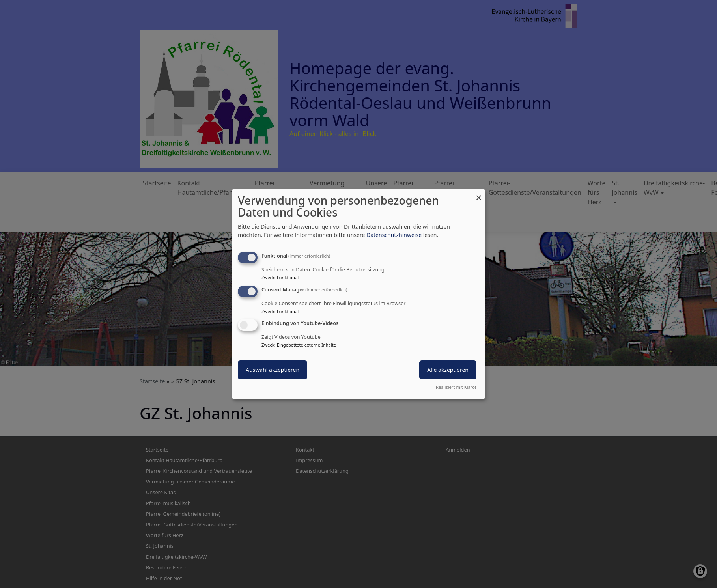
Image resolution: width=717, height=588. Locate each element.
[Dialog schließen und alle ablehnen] (479, 194)
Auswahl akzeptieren (272, 370)
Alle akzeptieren (448, 370)
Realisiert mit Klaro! (456, 387)
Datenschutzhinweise (394, 235)
